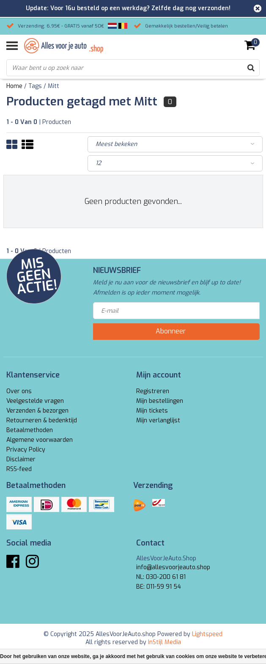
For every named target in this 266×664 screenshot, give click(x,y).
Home (14, 86)
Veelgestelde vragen (35, 401)
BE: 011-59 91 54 (158, 587)
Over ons (19, 391)
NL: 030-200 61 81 (161, 577)
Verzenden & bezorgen (37, 411)
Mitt (53, 86)
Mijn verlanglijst (158, 420)
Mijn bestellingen (159, 401)
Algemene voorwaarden (39, 440)
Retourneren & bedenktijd (41, 420)
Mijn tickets (152, 411)
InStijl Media (164, 642)
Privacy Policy (25, 450)
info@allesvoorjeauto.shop (173, 567)
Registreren (152, 391)
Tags (35, 86)
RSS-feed (19, 469)
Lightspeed (207, 634)
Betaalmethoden (29, 430)
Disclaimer (21, 459)
